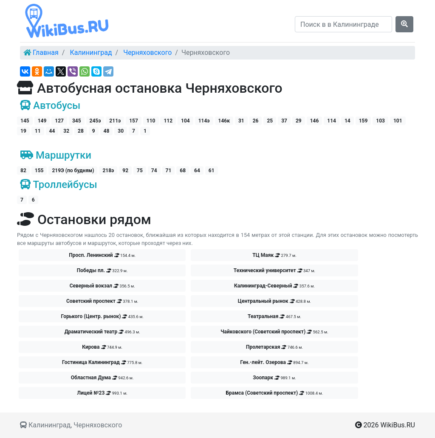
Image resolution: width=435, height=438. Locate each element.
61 (212, 170)
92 (125, 170)
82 (23, 170)
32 (66, 131)
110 (151, 121)
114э (204, 121)
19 (23, 131)
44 (52, 131)
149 (42, 121)
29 (299, 121)
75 (140, 170)
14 (347, 121)
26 (256, 121)
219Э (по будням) (73, 170)
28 (81, 131)
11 (38, 131)
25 (270, 121)
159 (363, 121)
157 (133, 121)
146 (314, 121)
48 (107, 131)
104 (185, 121)
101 (397, 121)
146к (224, 121)
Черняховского (147, 52)
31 (241, 121)
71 (169, 170)
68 (183, 170)
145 (24, 121)
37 (284, 121)
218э (108, 170)
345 (76, 121)
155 (39, 170)
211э (115, 121)
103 (380, 121)
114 (331, 121)
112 (168, 121)
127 (59, 121)
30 (121, 131)
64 (197, 170)
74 (154, 170)
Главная (46, 52)
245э (95, 121)
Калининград (91, 52)
